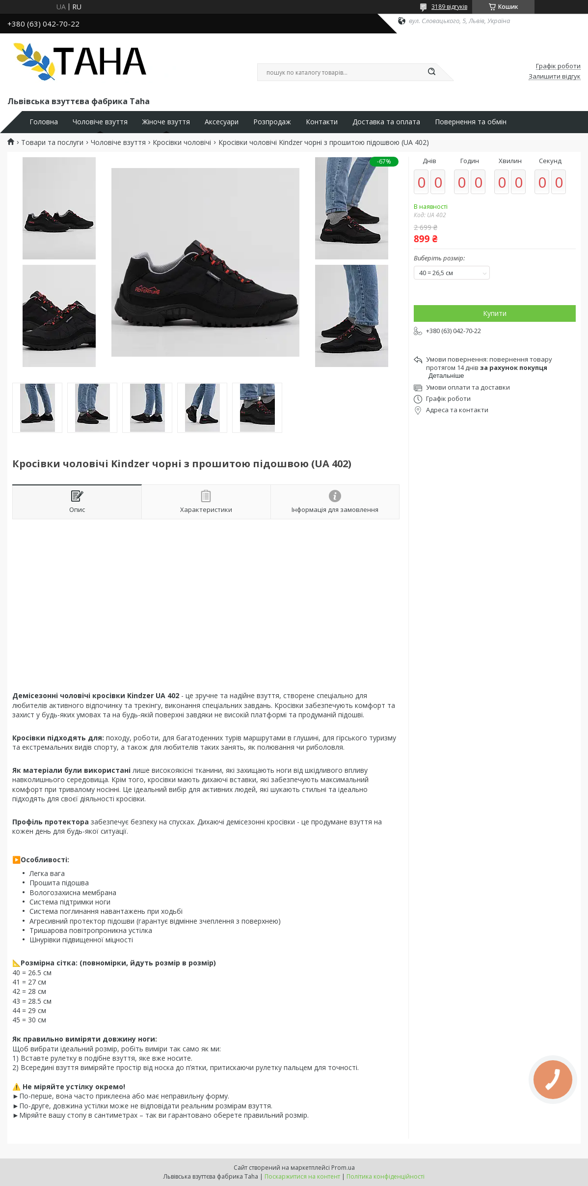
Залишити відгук (555, 76)
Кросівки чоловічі (182, 142)
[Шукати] (431, 72)
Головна (43, 121)
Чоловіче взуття (100, 121)
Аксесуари (222, 121)
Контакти (322, 121)
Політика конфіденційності (386, 1176)
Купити (495, 313)
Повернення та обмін (471, 121)
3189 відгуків (449, 6)
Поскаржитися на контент (302, 1176)
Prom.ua (343, 1167)
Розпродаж (272, 121)
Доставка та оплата (386, 121)
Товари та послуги (52, 142)
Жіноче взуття (166, 121)
